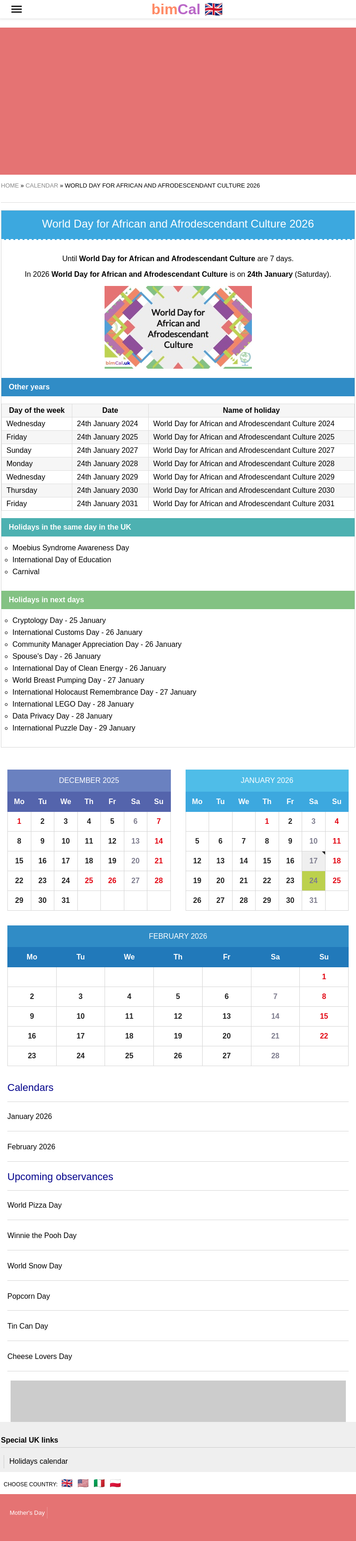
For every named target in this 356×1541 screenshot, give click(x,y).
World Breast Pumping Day (56, 680)
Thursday (21, 490)
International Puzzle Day (52, 728)
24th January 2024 (107, 424)
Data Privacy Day (41, 716)
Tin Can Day (27, 1326)
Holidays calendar (38, 1461)
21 (159, 861)
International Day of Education (61, 560)
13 (135, 841)
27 (135, 881)
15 (19, 861)
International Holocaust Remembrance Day (82, 692)
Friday (16, 437)
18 (89, 861)
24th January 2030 (107, 490)
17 (66, 861)
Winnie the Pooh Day (41, 1235)
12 (112, 841)
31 (66, 900)
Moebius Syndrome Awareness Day (70, 548)
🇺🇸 (83, 1483)
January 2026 (267, 780)
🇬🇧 (187, 9)
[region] (178, 101)
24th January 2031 (107, 504)
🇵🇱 (115, 1483)
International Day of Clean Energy (67, 668)
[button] (16, 9)
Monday (19, 464)
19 (112, 861)
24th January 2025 (107, 437)
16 (42, 861)
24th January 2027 (107, 450)
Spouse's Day (35, 656)
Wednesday (25, 424)
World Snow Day (34, 1266)
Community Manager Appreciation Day (75, 644)
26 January (124, 632)
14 (159, 841)
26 (112, 881)
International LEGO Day (51, 704)
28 (159, 881)
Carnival (26, 572)
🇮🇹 (99, 1483)
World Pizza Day (34, 1205)
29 (19, 900)
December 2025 (89, 780)
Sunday (18, 450)
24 (66, 881)
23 (42, 881)
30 (42, 900)
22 (19, 881)
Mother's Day (27, 1512)
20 (135, 861)
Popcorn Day (28, 1296)
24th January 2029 (107, 477)
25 (89, 881)
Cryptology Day (37, 620)
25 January (88, 620)
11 (89, 841)
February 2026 (178, 936)
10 (66, 841)
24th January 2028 (107, 464)
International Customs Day (55, 632)
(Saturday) (288, 274)
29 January (117, 728)
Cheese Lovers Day (39, 1356)
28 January (115, 704)
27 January (126, 680)
